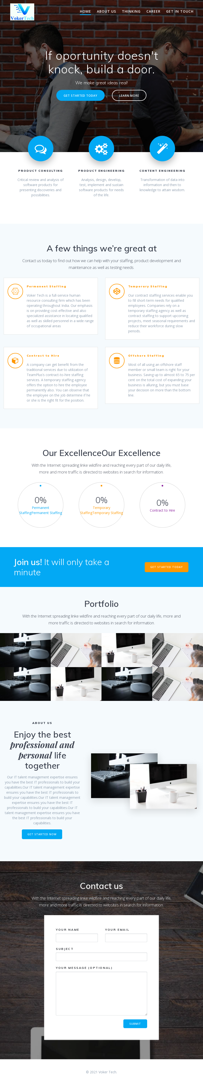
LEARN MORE (129, 95)
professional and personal (42, 750)
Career (153, 11)
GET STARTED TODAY (80, 95)
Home (85, 11)
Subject (101, 954)
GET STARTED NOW (42, 834)
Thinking (131, 11)
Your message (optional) (101, 990)
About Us (106, 11)
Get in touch (180, 11)
